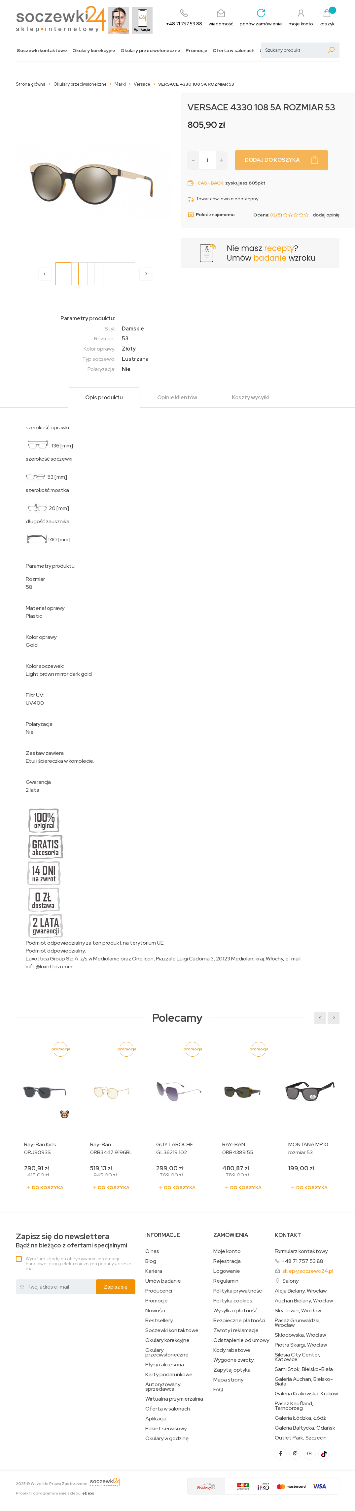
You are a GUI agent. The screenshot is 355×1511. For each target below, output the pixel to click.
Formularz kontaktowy (301, 1251)
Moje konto (227, 1251)
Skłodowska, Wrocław (300, 1335)
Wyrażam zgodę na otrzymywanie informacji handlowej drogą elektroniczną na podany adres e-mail (79, 1263)
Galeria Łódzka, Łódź (300, 1418)
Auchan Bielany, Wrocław (304, 1300)
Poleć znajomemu (211, 215)
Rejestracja (227, 1261)
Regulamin (225, 1281)
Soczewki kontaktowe (42, 50)
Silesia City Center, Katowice (297, 1357)
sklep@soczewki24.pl (307, 1271)
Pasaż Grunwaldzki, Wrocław (298, 1322)
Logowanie (226, 1271)
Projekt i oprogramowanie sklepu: (55, 1493)
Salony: (291, 1280)
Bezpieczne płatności (239, 1320)
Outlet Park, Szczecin (301, 1438)
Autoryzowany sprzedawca (162, 1386)
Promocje (196, 50)
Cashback (210, 183)
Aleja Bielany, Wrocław (301, 1291)
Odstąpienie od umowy (241, 1340)
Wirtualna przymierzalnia (174, 1399)
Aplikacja (155, 1418)
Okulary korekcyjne (93, 50)
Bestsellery (159, 1320)
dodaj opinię (326, 215)
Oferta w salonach (233, 50)
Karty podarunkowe (169, 1374)
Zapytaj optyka (232, 1370)
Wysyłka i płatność (235, 1310)
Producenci (158, 1291)
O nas (152, 1251)
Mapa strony (228, 1380)
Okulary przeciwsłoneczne (150, 50)
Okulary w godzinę (167, 1438)
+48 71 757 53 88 (302, 1261)
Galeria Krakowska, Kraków (306, 1393)
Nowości (155, 1310)
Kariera (153, 1271)
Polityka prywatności (238, 1291)
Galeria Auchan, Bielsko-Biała (304, 1381)
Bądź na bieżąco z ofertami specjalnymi (71, 1240)
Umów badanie (163, 1281)
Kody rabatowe (231, 1350)
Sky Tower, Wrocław (298, 1310)
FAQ (218, 1389)
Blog (150, 1261)
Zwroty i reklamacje (236, 1330)
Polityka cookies (232, 1300)
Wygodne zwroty (233, 1360)
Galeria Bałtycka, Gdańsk (305, 1428)
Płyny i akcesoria (164, 1364)
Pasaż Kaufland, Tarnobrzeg (294, 1405)
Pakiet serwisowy (166, 1428)
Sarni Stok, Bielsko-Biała (304, 1369)
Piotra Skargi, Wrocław (301, 1345)
